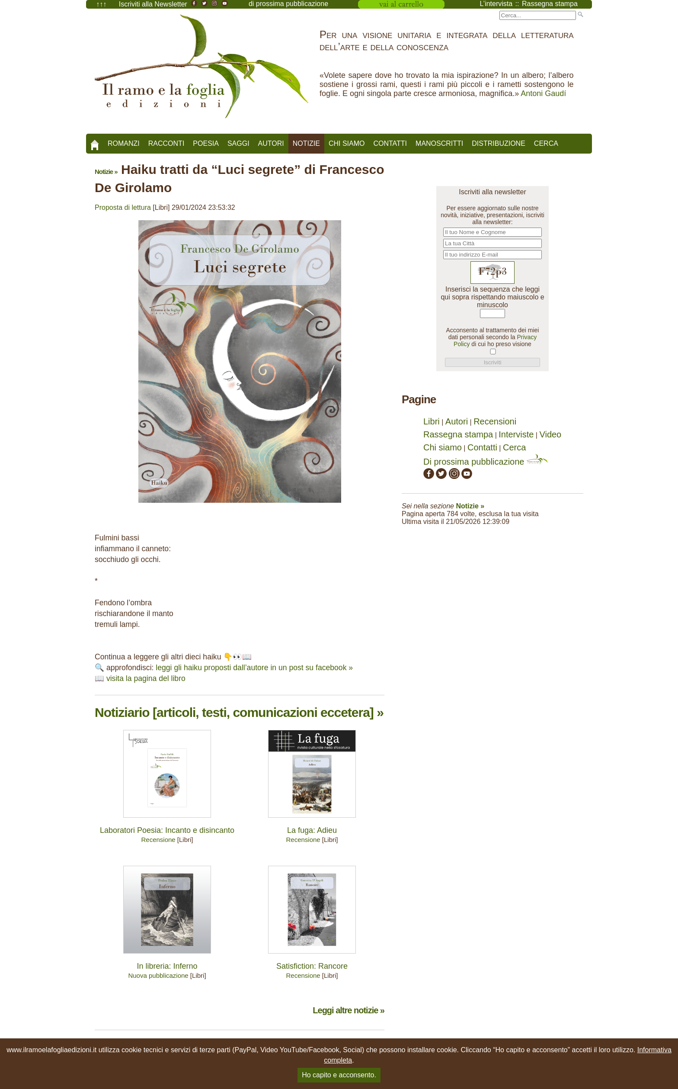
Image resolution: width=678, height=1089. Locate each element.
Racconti (166, 143)
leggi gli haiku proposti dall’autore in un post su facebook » (254, 667)
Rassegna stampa (458, 434)
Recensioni (494, 421)
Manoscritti (439, 143)
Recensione (158, 839)
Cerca (546, 143)
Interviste (516, 434)
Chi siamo (347, 143)
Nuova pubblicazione (158, 975)
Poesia (206, 143)
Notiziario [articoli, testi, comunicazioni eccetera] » (239, 712)
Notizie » (106, 171)
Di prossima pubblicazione (485, 461)
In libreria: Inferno (167, 966)
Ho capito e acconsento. (339, 1075)
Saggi (238, 143)
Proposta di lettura (123, 207)
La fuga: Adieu (312, 830)
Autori (271, 143)
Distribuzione (498, 143)
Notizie (306, 143)
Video (550, 434)
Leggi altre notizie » (348, 1010)
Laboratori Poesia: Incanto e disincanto (167, 830)
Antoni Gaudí (543, 93)
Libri (431, 421)
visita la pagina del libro (145, 678)
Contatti (390, 143)
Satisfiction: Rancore (312, 966)
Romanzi (124, 143)
